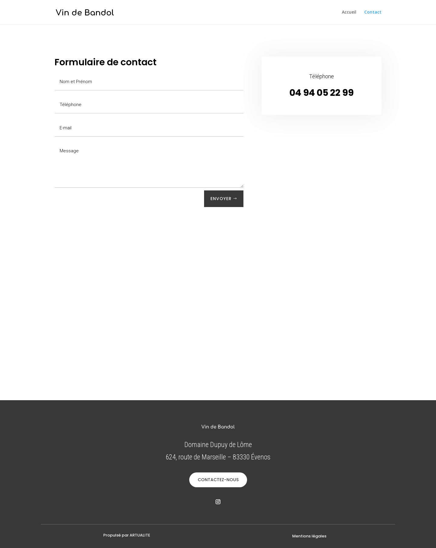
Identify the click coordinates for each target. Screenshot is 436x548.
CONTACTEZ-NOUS (218, 480)
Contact (373, 12)
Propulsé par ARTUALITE (126, 535)
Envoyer (221, 199)
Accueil (349, 12)
